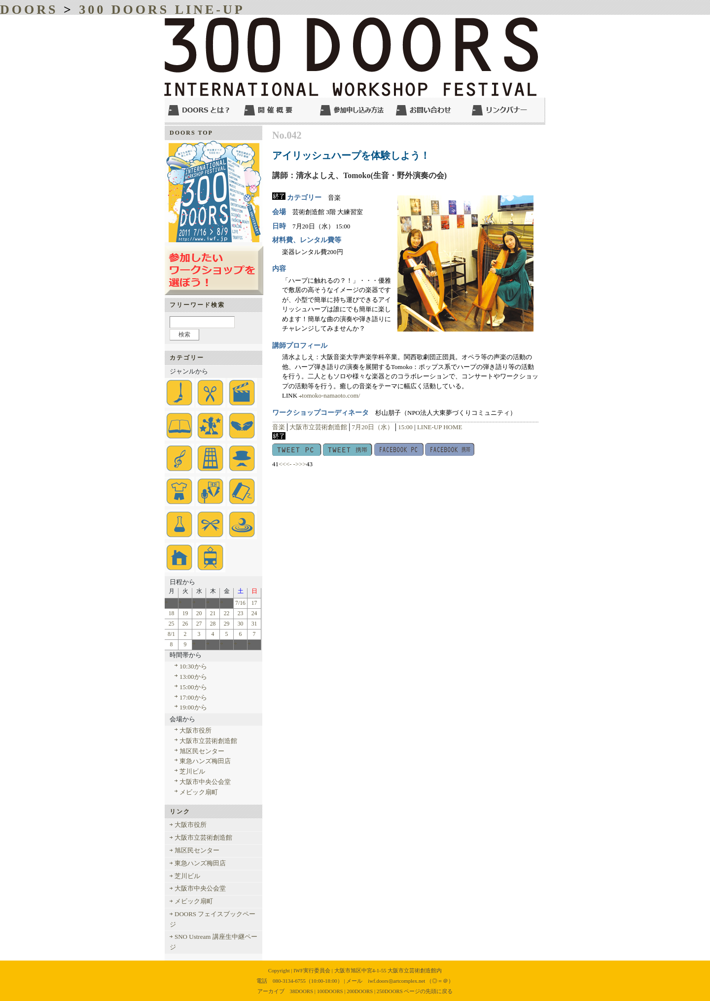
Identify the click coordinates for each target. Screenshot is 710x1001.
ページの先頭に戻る (428, 991)
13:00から (193, 676)
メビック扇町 (198, 792)
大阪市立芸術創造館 (318, 427)
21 (213, 613)
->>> (299, 464)
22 (227, 613)
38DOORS (302, 991)
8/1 (171, 634)
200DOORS (360, 991)
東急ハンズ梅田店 (205, 761)
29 (227, 624)
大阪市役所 (195, 730)
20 (199, 613)
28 (213, 624)
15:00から (193, 687)
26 (185, 624)
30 (241, 624)
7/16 (240, 603)
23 (241, 613)
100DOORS (330, 991)
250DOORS (390, 991)
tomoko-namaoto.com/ (331, 395)
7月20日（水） (372, 427)
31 (254, 624)
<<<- (285, 464)
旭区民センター (201, 751)
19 (185, 613)
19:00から (193, 707)
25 (172, 624)
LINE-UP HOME (439, 427)
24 (254, 613)
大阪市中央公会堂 (205, 781)
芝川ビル (192, 771)
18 (172, 613)
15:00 (405, 427)
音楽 (278, 427)
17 (254, 603)
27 (199, 624)
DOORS (29, 9)
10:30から (193, 666)
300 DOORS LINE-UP (162, 9)
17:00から (193, 697)
